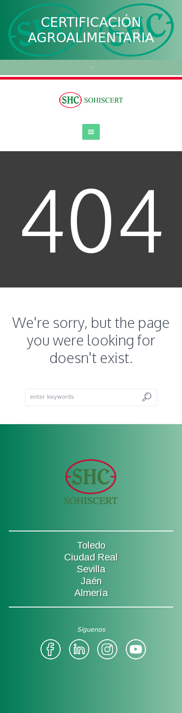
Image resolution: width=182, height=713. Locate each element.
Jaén (91, 580)
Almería (91, 592)
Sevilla (91, 569)
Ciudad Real (91, 557)
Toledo (91, 545)
